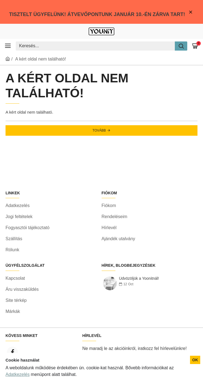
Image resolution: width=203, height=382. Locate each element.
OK (195, 360)
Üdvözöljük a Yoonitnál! (139, 278)
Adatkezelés (18, 374)
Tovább (99, 130)
